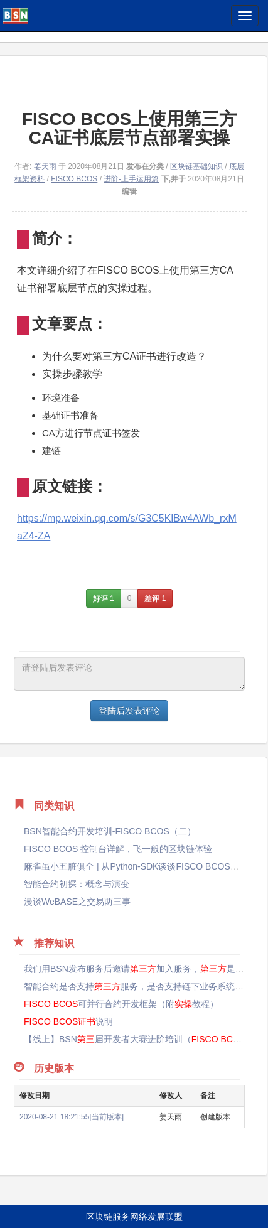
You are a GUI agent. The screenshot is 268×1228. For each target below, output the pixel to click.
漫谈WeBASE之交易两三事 (77, 902)
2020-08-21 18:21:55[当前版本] (71, 1116)
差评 (155, 598)
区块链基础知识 (196, 166)
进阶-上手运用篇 (131, 179)
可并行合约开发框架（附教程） (121, 1004)
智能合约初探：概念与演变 (76, 884)
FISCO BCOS (74, 179)
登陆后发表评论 (129, 711)
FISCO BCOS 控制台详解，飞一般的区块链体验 (118, 849)
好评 (103, 598)
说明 (68, 1021)
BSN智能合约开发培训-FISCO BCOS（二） (110, 831)
